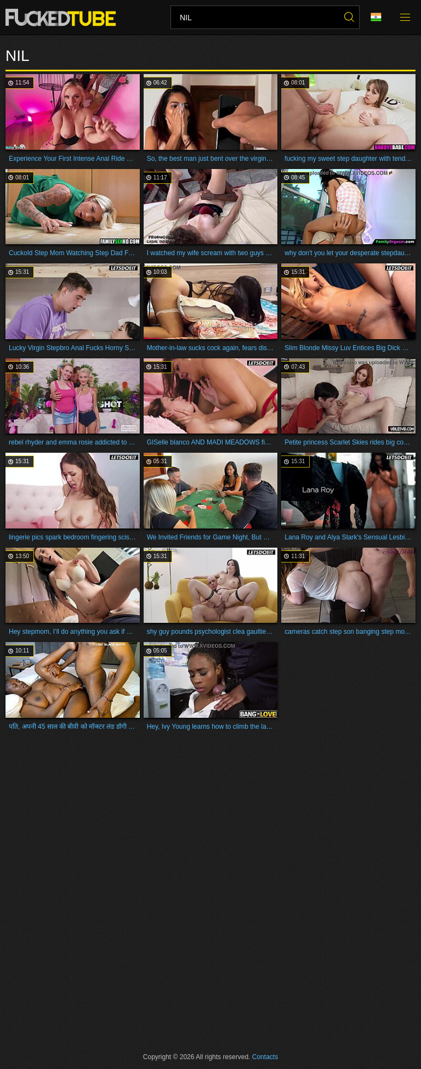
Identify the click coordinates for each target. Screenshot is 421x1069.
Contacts (265, 1057)
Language (376, 17)
